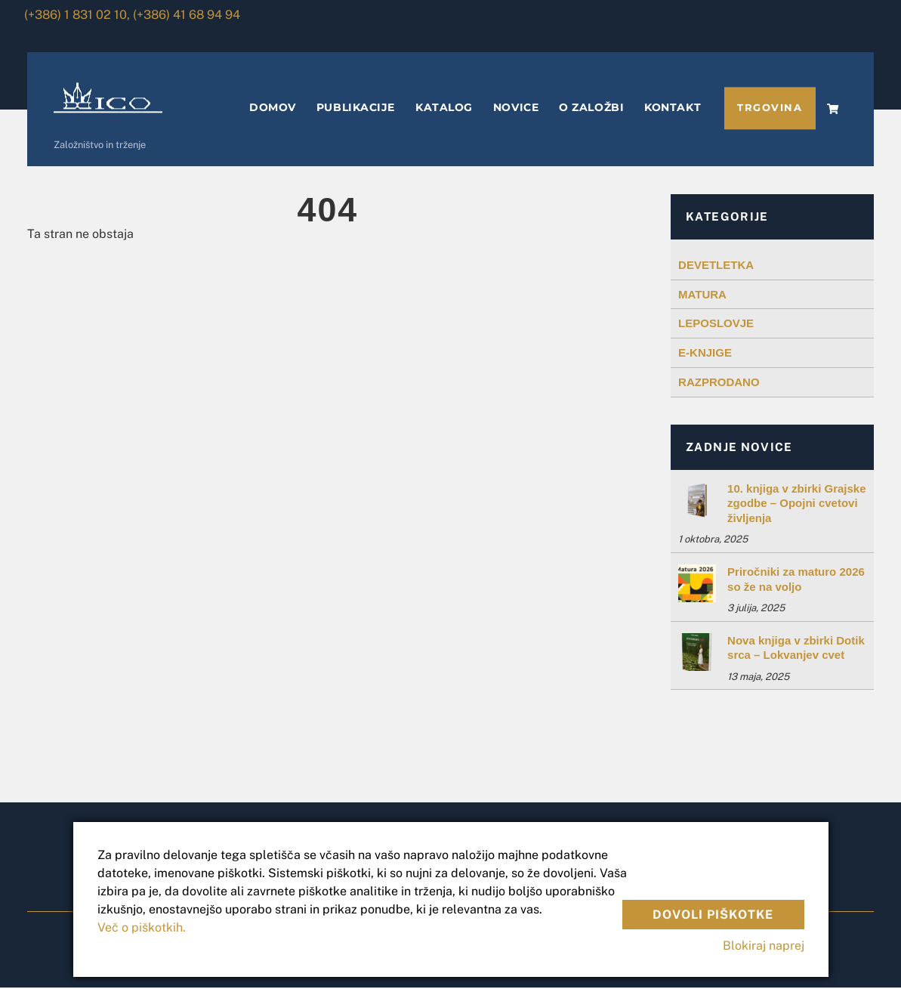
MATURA (702, 295)
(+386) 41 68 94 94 (186, 15)
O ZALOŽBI (591, 109)
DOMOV (272, 109)
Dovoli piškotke (713, 912)
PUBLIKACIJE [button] (355, 109)
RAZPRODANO (719, 382)
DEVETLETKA (716, 265)
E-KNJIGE (705, 353)
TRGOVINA (769, 109)
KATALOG (444, 109)
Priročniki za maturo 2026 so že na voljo (796, 580)
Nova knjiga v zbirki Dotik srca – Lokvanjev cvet (796, 649)
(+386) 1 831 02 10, (77, 15)
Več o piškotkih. (141, 927)
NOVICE (515, 109)
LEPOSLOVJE (716, 324)
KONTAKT (672, 109)
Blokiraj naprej (763, 945)
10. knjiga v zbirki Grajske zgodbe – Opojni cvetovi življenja (796, 504)
